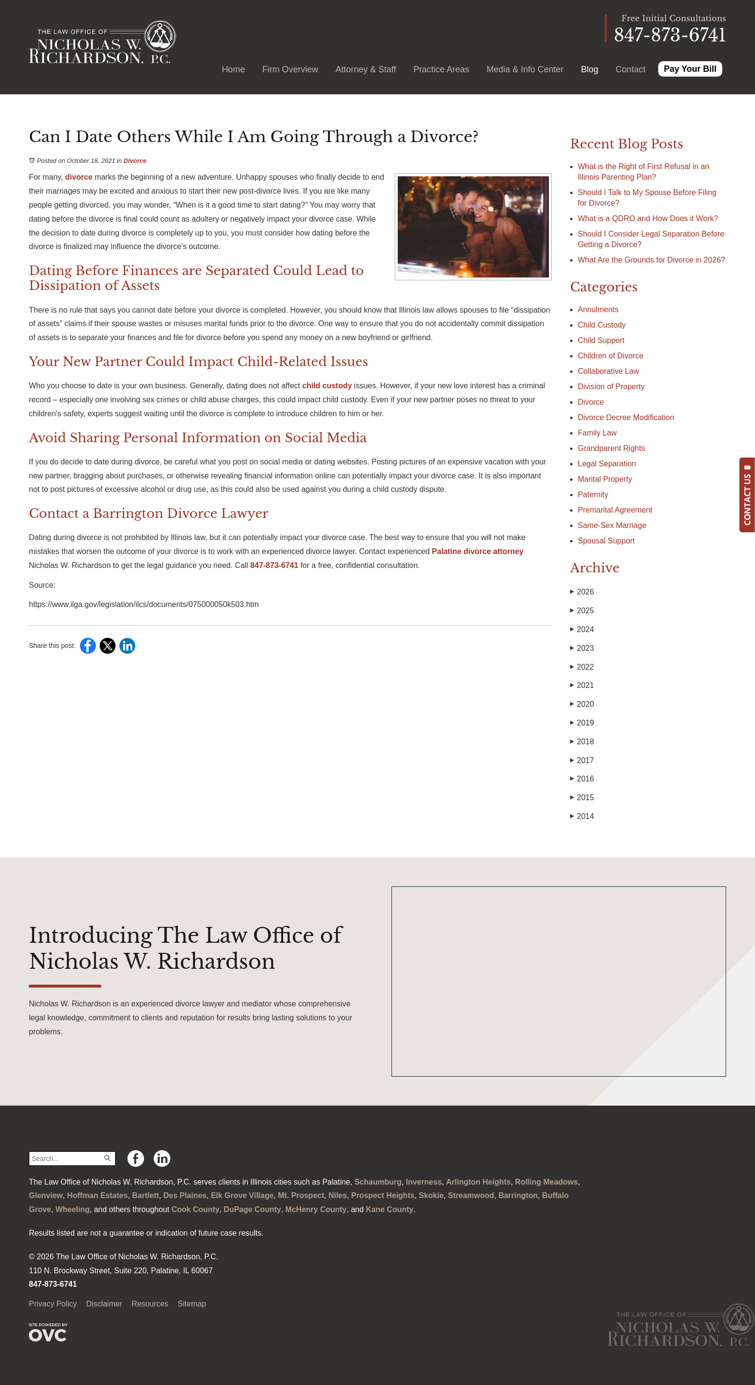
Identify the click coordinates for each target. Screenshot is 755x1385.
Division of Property (611, 387)
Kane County (390, 1209)
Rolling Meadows (546, 1182)
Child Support (601, 340)
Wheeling (72, 1209)
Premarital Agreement (615, 510)
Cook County (195, 1209)
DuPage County (252, 1209)
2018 (582, 742)
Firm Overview (290, 69)
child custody (326, 386)
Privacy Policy (53, 1304)
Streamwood (471, 1195)
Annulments (598, 309)
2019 (582, 723)
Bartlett (145, 1195)
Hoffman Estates (97, 1195)
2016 (582, 779)
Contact (631, 69)
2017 (582, 760)
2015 (582, 798)
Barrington (518, 1195)
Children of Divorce (610, 356)
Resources (149, 1304)
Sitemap (192, 1304)
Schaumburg (378, 1182)
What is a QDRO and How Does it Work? (649, 218)
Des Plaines (185, 1195)
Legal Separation (607, 464)
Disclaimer (104, 1304)
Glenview (46, 1195)
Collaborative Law (608, 371)
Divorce (135, 160)
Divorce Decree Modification (626, 417)
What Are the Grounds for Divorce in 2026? (651, 260)
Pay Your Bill (690, 69)
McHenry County (316, 1209)
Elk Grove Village (242, 1195)
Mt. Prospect (301, 1195)
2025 (582, 611)
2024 (582, 629)
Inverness (424, 1182)
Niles (337, 1195)
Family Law (597, 433)
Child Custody (602, 325)
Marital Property (605, 479)
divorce (77, 177)
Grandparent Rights (611, 448)
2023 (582, 648)
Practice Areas (441, 69)
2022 (582, 667)
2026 (582, 592)
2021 (582, 685)
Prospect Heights (383, 1195)
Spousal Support (606, 541)
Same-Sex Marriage (612, 525)
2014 (582, 816)
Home (233, 69)
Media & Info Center (524, 69)
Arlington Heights (478, 1182)
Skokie (431, 1195)
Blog (590, 69)
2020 (582, 704)
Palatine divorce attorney (476, 551)
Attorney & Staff (366, 69)
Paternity (593, 494)
